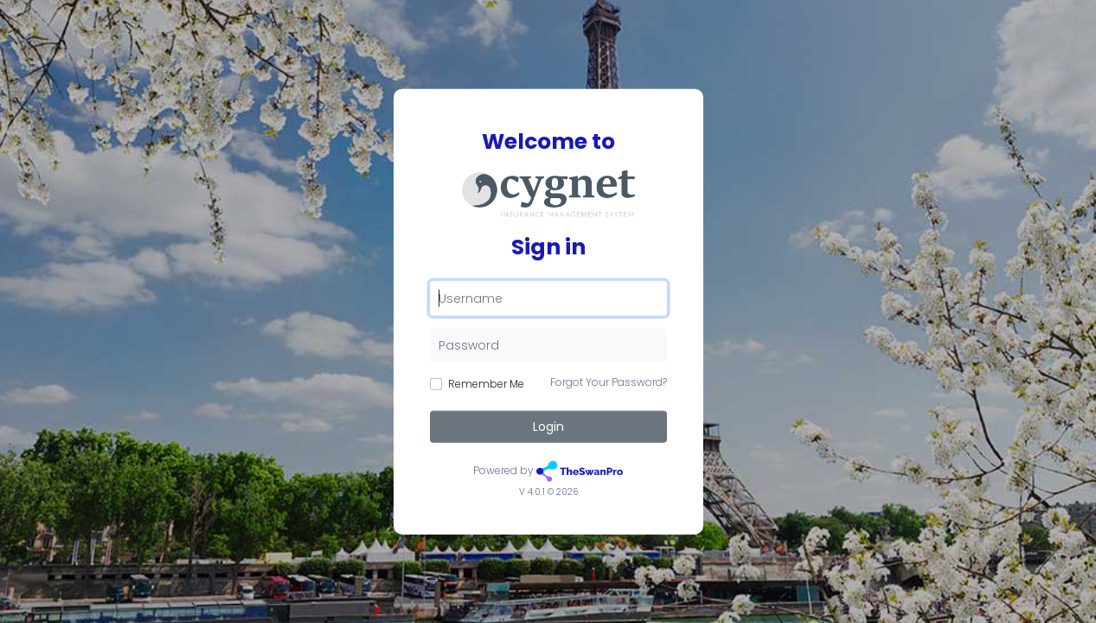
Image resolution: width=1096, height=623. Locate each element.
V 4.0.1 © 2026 (548, 491)
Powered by (548, 471)
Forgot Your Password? (608, 382)
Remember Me (486, 383)
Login (548, 426)
